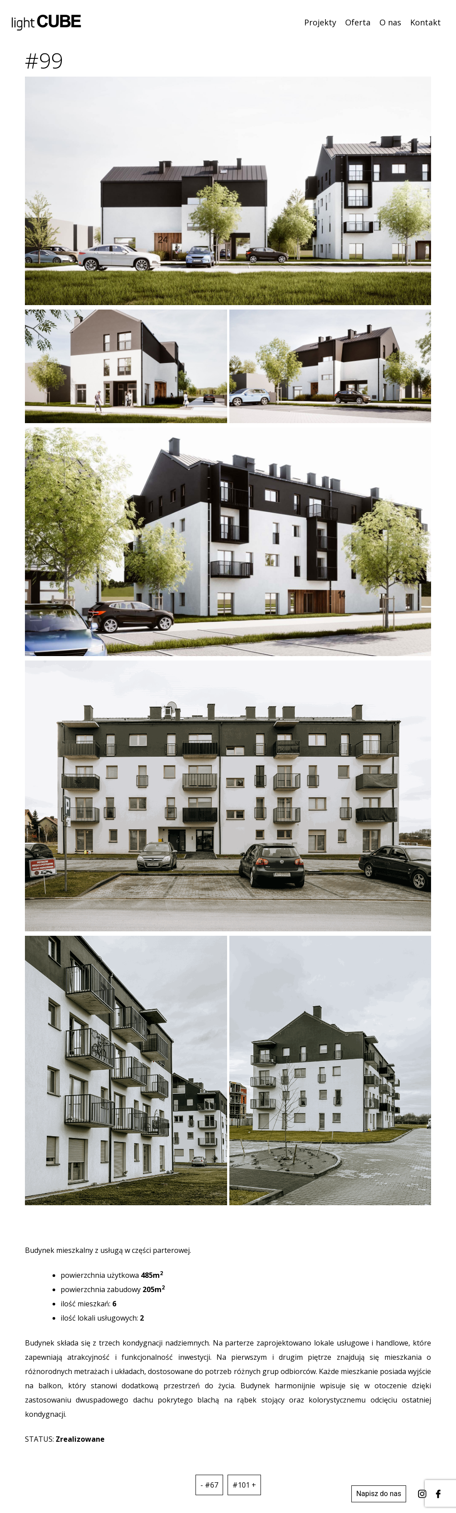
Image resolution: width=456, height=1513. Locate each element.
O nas (390, 22)
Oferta (357, 22)
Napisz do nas (378, 1493)
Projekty (320, 22)
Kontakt (425, 22)
